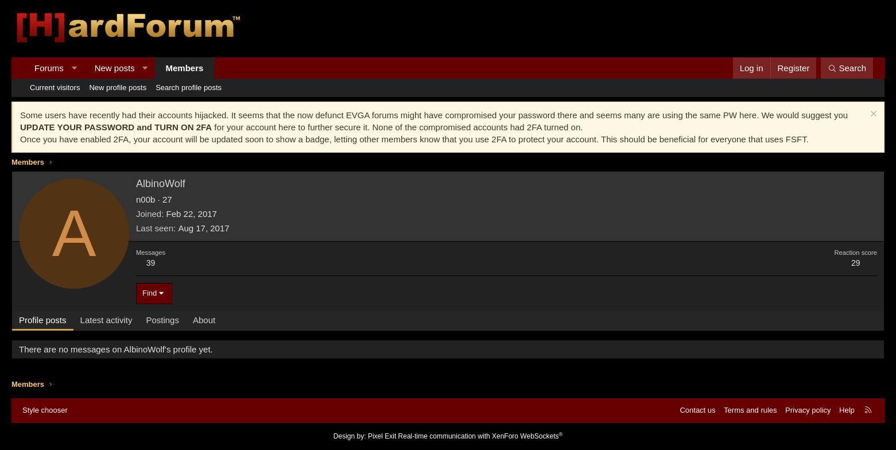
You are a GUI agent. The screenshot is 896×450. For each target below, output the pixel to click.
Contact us (697, 410)
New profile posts (117, 87)
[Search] (847, 68)
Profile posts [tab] (43, 320)
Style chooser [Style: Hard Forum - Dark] (45, 410)
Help (847, 410)
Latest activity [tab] (106, 320)
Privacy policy (808, 410)
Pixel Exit (382, 436)
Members (185, 68)
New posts (115, 68)
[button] (74, 68)
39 (151, 262)
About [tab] (204, 320)
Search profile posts (189, 87)
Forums (49, 68)
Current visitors (55, 87)
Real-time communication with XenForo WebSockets (480, 436)
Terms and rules (750, 410)
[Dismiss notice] (872, 115)
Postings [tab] (162, 320)
